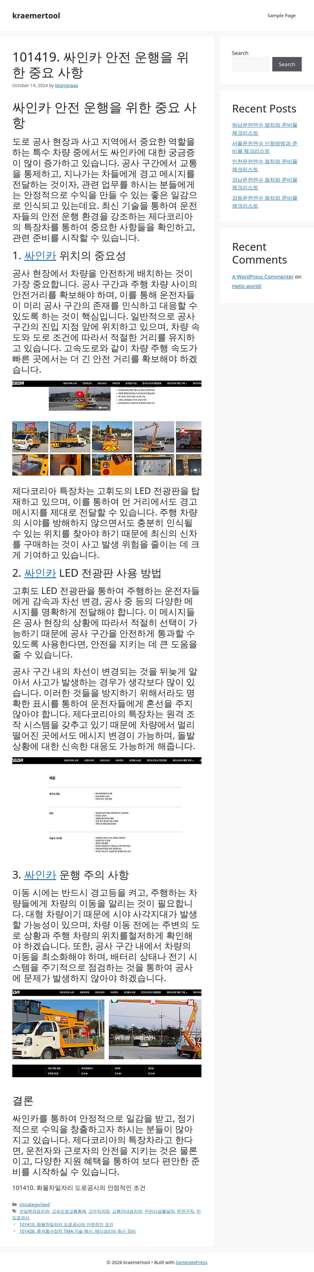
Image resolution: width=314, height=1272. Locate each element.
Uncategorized (34, 1204)
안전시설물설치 (160, 1211)
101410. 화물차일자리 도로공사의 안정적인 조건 (79, 1187)
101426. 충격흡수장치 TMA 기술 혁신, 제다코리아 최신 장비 (77, 1231)
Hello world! (247, 286)
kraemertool (36, 15)
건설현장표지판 (34, 1211)
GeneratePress (191, 1262)
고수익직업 (99, 1211)
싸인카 (40, 255)
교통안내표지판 (127, 1211)
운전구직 (185, 1211)
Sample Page (282, 15)
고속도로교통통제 (69, 1211)
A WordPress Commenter (263, 276)
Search (240, 52)
